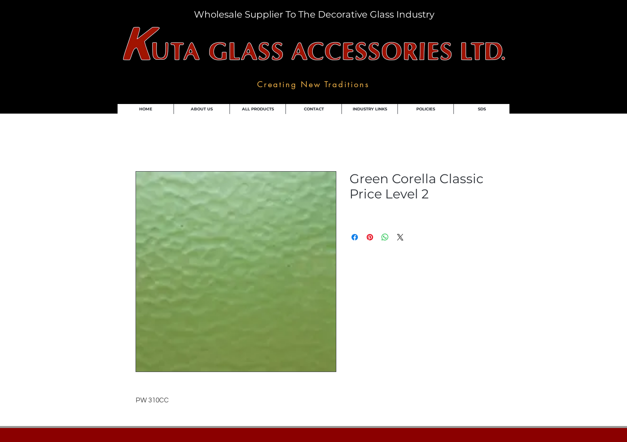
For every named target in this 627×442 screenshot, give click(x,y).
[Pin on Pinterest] (370, 237)
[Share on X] (400, 237)
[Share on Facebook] (354, 237)
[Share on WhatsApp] (385, 237)
